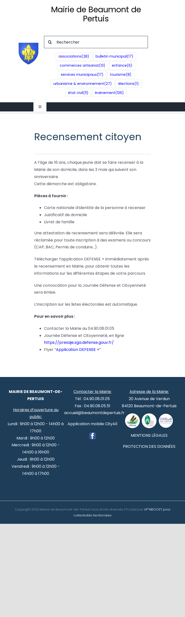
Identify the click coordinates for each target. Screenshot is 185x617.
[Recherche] (50, 42)
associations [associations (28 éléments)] (73, 56)
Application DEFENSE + (77, 349)
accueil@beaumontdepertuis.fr (94, 413)
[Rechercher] (96, 42)
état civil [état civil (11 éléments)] (78, 93)
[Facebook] (92, 436)
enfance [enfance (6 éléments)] (122, 65)
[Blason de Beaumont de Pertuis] (28, 44)
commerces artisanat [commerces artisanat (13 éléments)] (82, 65)
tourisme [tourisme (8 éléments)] (120, 74)
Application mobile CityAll (92, 424)
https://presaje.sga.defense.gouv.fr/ (79, 342)
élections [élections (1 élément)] (128, 84)
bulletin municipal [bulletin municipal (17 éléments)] (114, 56)
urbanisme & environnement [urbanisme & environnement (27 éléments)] (82, 84)
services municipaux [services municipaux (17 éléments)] (82, 74)
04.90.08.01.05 (97, 399)
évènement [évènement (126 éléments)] (109, 93)
